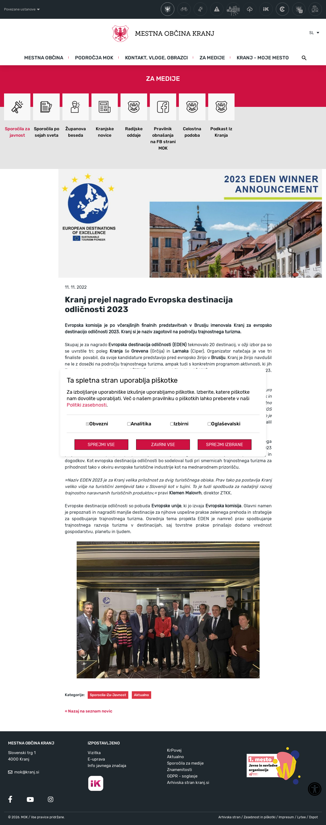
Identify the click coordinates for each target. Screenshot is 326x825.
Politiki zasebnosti (87, 405)
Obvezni (98, 423)
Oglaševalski (225, 423)
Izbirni (181, 423)
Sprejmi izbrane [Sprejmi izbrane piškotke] (224, 444)
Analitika (141, 423)
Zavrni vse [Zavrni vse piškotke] (163, 444)
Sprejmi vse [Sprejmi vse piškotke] (101, 444)
